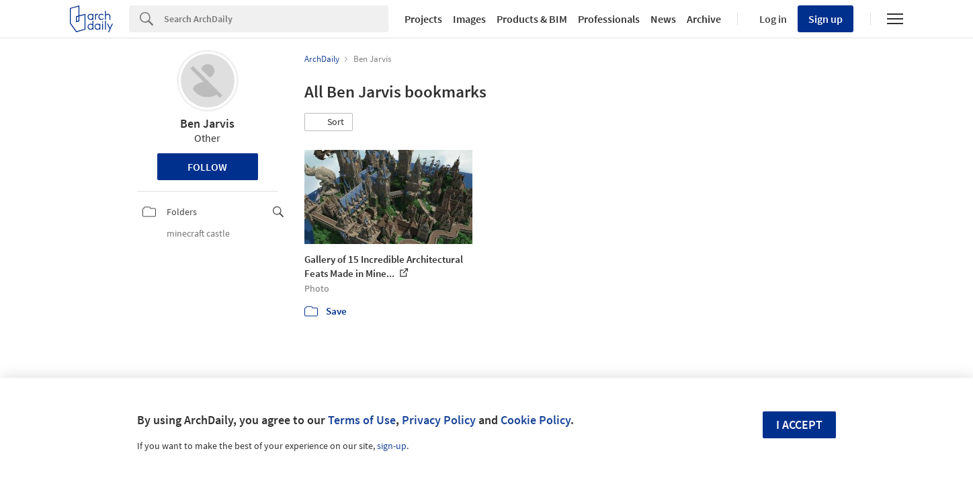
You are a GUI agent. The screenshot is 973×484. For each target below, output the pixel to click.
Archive (704, 18)
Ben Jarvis (207, 123)
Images (469, 18)
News (663, 18)
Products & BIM (532, 18)
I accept (799, 424)
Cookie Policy (535, 420)
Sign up (825, 19)
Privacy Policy (439, 420)
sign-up (392, 446)
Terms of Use (362, 420)
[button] (328, 122)
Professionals (609, 18)
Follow (207, 166)
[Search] (276, 18)
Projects (423, 18)
